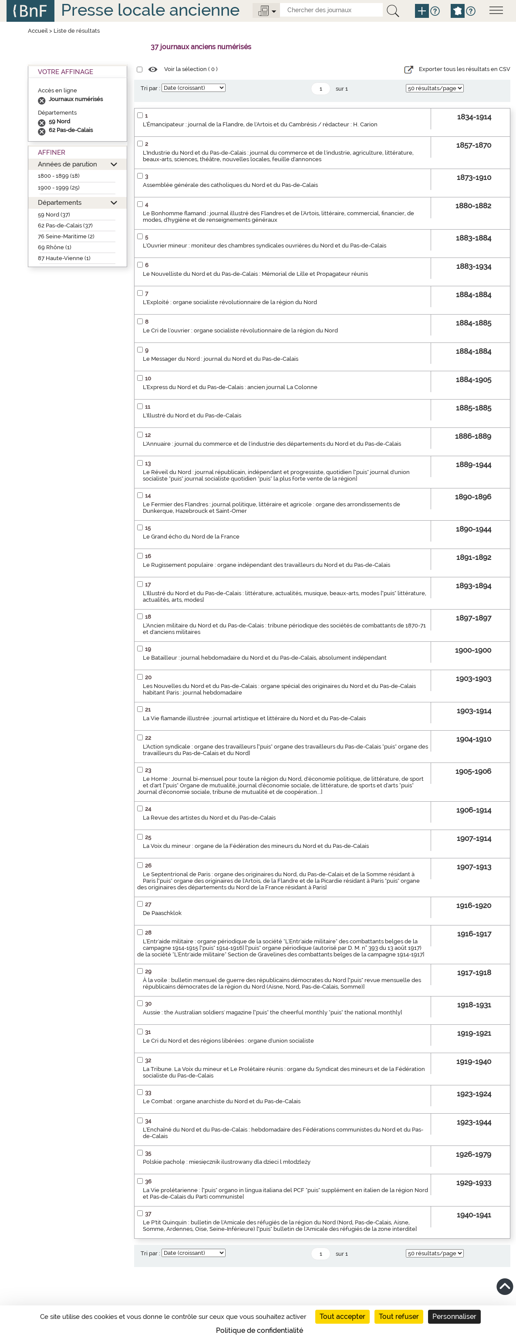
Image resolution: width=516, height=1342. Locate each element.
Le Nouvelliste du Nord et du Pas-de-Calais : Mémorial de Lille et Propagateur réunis (255, 274)
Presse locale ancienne (150, 10)
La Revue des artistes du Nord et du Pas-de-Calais (209, 817)
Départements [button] (59, 202)
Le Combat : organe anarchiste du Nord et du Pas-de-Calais (221, 1101)
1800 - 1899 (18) (59, 176)
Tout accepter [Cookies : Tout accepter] (342, 1316)
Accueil (38, 30)
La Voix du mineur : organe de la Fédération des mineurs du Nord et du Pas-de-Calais (256, 846)
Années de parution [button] (67, 164)
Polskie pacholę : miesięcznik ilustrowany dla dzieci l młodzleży (226, 1162)
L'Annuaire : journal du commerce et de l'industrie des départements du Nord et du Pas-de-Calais (272, 444)
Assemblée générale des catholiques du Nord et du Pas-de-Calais (230, 185)
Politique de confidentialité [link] (259, 1330)
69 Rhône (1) (54, 247)
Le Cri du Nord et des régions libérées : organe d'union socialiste (228, 1040)
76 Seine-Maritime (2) (66, 236)
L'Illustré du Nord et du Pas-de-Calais (192, 415)
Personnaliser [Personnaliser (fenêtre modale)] (454, 1316)
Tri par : (150, 88)
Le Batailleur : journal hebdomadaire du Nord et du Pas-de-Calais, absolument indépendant (265, 657)
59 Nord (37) (54, 214)
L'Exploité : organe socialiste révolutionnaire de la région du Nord (230, 302)
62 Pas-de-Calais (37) (65, 225)
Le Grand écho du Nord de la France (191, 536)
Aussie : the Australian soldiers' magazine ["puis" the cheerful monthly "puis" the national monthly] (272, 1012)
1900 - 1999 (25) (59, 187)
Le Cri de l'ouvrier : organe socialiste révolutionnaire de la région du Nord (240, 330)
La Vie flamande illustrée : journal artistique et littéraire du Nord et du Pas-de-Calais (254, 718)
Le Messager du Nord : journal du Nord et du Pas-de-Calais (220, 359)
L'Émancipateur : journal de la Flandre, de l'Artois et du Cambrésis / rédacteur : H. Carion (260, 124)
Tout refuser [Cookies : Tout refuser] (399, 1316)
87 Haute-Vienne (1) (64, 258)
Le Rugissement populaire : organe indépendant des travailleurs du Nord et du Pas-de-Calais (266, 565)
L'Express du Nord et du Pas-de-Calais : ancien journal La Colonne (230, 387)
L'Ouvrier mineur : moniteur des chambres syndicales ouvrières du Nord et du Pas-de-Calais (264, 245)
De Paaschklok (162, 913)
